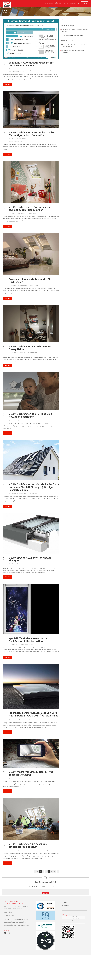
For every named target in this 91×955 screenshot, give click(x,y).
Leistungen (58, 3)
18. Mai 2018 (13, 68)
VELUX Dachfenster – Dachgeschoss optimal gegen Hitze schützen (29, 208)
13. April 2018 (13, 285)
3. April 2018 (13, 352)
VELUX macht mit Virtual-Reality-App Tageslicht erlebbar (31, 773)
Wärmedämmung (12, 71)
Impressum (66, 908)
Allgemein (13, 70)
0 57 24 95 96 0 (10, 915)
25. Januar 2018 (14, 850)
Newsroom (73, 3)
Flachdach (42, 70)
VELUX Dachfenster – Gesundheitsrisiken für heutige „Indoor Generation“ (32, 134)
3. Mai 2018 (13, 213)
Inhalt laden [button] (45, 893)
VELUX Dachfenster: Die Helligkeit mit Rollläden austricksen (30, 415)
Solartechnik (47, 70)
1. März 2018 (13, 563)
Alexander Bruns (22, 68)
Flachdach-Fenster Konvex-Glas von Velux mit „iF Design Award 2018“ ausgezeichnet (33, 714)
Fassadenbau (33, 70)
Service (66, 3)
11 (54, 871)
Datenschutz (66, 905)
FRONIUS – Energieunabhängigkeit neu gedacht (71, 40)
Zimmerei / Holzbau (20, 71)
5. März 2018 (13, 493)
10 (51, 871)
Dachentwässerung (26, 70)
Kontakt (84, 3)
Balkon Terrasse (18, 70)
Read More (7, 84)
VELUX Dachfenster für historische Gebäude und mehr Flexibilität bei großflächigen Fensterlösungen (34, 487)
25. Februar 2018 (14, 644)
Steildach (53, 70)
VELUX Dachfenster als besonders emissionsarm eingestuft (28, 845)
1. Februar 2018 (14, 778)
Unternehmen (49, 3)
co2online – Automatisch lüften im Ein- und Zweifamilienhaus (32, 64)
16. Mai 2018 (13, 138)
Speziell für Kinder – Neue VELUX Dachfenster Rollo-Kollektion (28, 640)
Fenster (38, 70)
